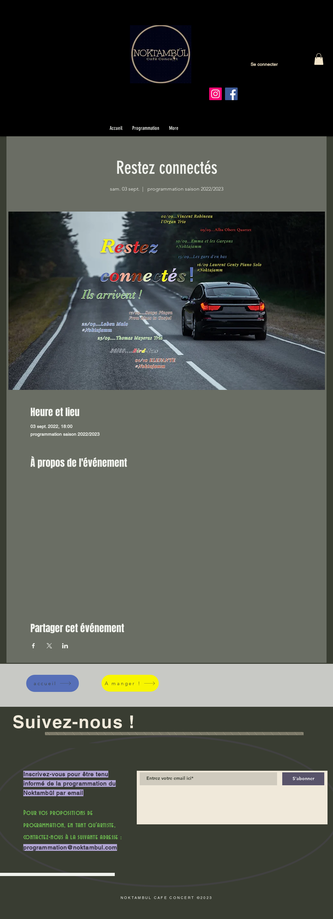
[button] (319, 59)
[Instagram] (215, 94)
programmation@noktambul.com (70, 847)
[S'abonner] (303, 778)
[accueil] (52, 683)
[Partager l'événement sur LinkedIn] (65, 645)
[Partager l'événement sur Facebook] (33, 645)
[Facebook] (231, 94)
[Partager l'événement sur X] (49, 645)
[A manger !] (130, 683)
